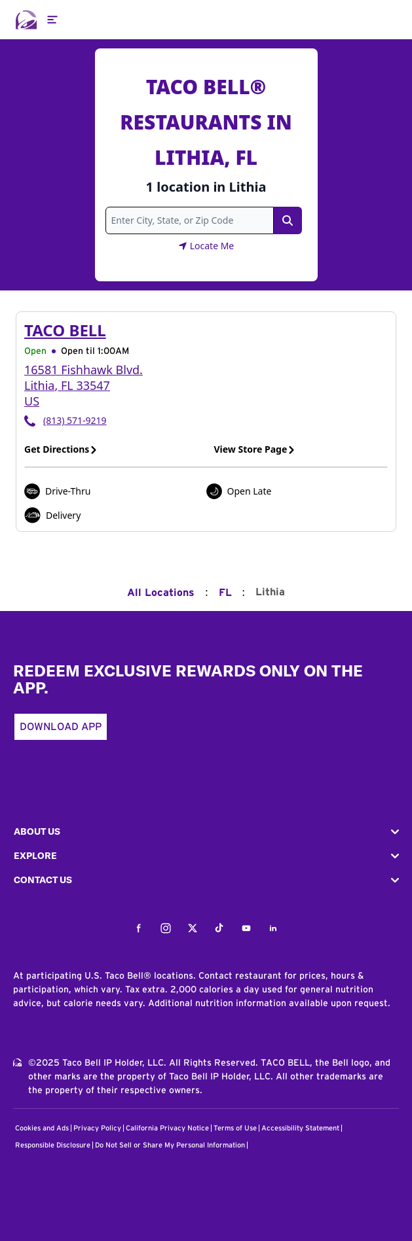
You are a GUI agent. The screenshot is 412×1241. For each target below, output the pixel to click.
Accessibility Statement (300, 1128)
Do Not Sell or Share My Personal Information (170, 1145)
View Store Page (255, 449)
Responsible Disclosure (52, 1145)
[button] (206, 832)
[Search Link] (287, 220)
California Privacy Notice (167, 1128)
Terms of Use (235, 1128)
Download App (61, 727)
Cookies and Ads (42, 1128)
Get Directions (61, 449)
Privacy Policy (97, 1128)
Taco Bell (65, 330)
